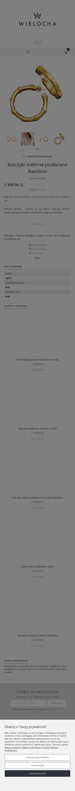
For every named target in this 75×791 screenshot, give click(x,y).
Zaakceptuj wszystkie (37, 773)
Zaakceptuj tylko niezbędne (37, 757)
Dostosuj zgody (37, 765)
